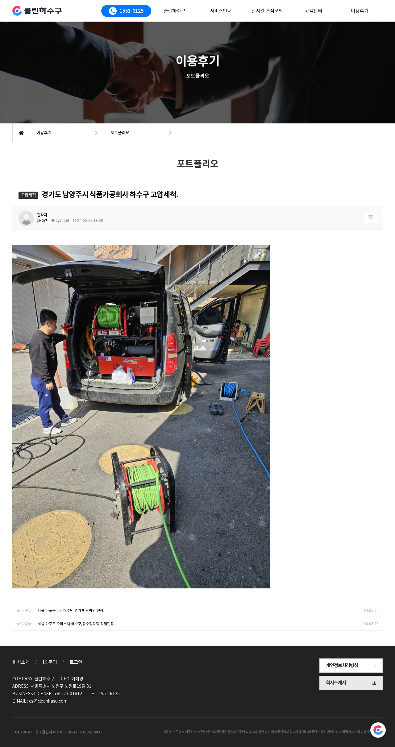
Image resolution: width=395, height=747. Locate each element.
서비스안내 (220, 11)
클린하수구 (174, 11)
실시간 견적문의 (267, 11)
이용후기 (359, 11)
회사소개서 (351, 683)
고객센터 (313, 11)
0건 (42, 220)
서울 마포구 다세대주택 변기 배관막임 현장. (71, 610)
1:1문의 (49, 662)
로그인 (75, 662)
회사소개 (21, 662)
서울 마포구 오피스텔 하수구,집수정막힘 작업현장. (76, 623)
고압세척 (28, 195)
